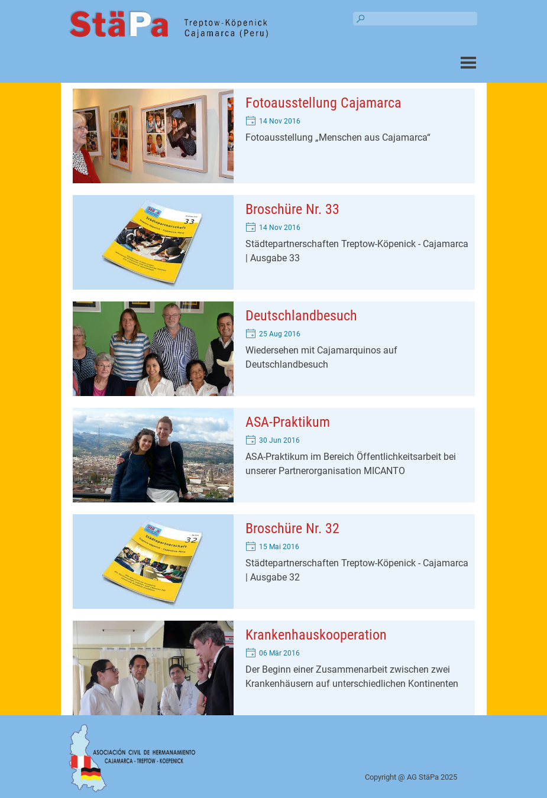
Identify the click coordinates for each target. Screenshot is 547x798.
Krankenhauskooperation (316, 635)
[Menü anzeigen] (469, 62)
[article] (274, 136)
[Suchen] (415, 18)
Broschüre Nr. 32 (292, 528)
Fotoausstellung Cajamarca (323, 103)
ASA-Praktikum (287, 422)
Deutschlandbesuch (301, 315)
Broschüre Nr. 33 (292, 209)
